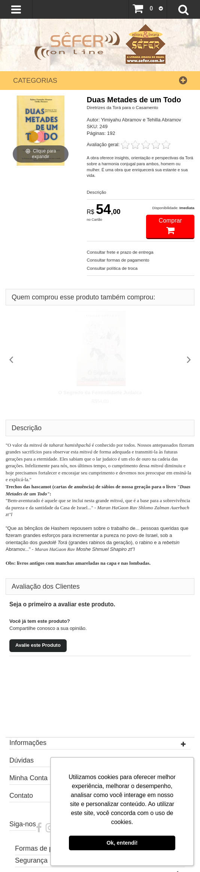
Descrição (96, 192)
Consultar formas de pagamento (118, 259)
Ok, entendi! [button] (121, 843)
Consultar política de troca (112, 268)
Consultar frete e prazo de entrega (120, 252)
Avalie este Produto (38, 645)
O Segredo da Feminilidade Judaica (100, 392)
